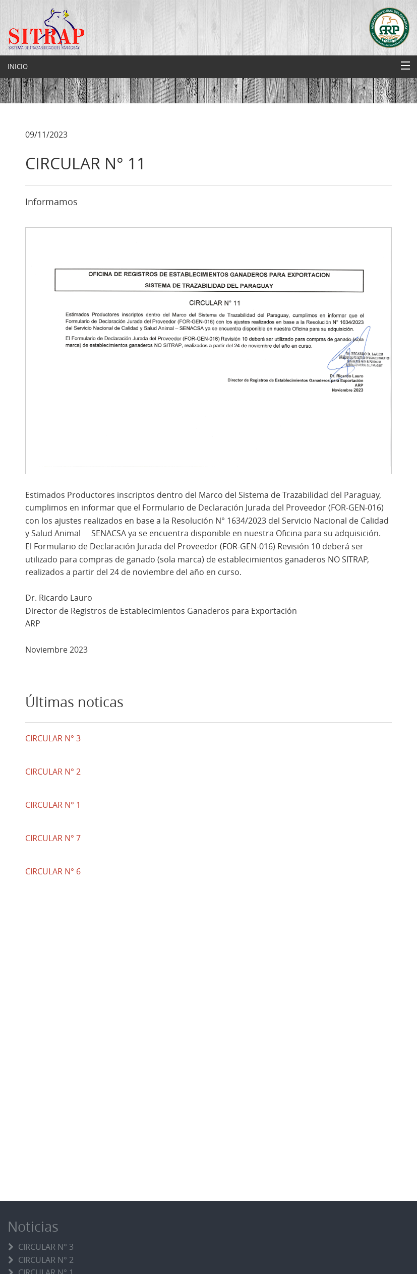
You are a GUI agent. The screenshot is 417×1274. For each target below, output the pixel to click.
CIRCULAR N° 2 (46, 1259)
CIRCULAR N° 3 (46, 1246)
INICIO (18, 66)
